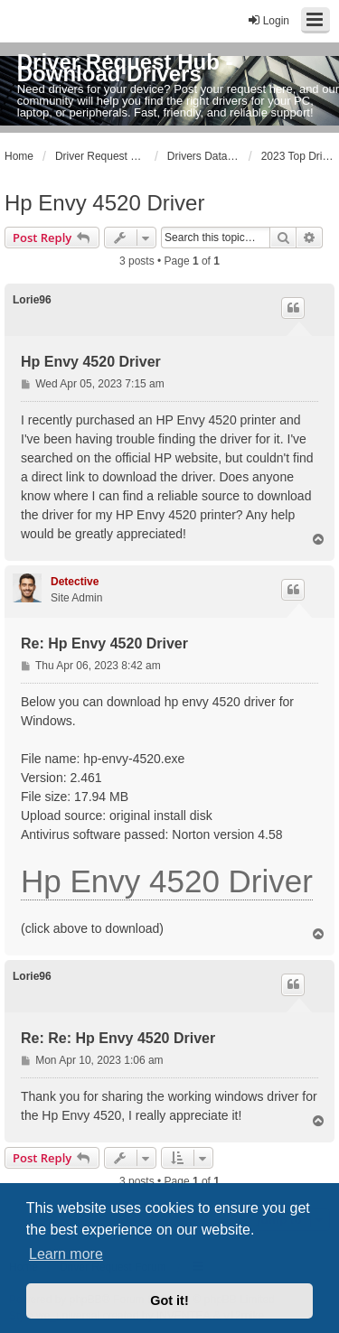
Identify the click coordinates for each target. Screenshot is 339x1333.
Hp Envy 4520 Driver (104, 203)
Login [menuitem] (268, 20)
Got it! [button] (169, 1300)
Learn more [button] (66, 1254)
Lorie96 (32, 300)
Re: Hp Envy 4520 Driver (104, 643)
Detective (75, 581)
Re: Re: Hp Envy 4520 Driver (118, 1038)
